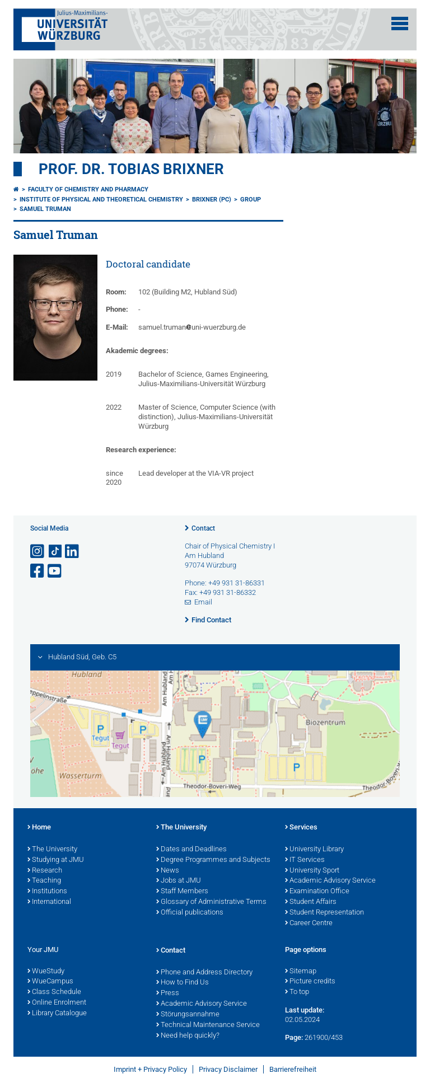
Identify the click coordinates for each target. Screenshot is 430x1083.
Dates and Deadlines (191, 850)
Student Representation (324, 913)
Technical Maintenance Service (208, 1025)
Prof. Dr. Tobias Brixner (131, 169)
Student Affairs (310, 902)
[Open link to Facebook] (38, 571)
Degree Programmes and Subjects (213, 860)
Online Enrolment (56, 1003)
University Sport (312, 871)
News (167, 871)
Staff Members (182, 892)
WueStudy (45, 972)
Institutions (47, 892)
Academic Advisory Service (330, 881)
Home (39, 828)
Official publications (189, 913)
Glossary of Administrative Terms (211, 902)
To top (297, 992)
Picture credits (310, 982)
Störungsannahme (187, 1015)
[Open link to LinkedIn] (73, 551)
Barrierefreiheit (292, 1069)
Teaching (44, 881)
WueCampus (50, 982)
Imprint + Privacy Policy (150, 1069)
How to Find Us (182, 983)
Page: (294, 1037)
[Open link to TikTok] (55, 551)
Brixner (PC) (211, 199)
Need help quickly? (187, 1036)
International (49, 902)
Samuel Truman (45, 209)
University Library (314, 850)
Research (44, 871)
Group (250, 199)
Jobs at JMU (178, 881)
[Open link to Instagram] (38, 551)
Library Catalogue (57, 1014)
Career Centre (309, 923)
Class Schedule (54, 992)
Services (301, 828)
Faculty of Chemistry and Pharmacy (88, 189)
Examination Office (317, 892)
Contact (203, 528)
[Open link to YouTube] (55, 571)
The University (52, 850)
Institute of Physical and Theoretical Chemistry (101, 199)
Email (203, 602)
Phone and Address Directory (204, 973)
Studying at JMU (55, 860)
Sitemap (300, 972)
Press (167, 993)
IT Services (305, 860)
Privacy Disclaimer (228, 1069)
